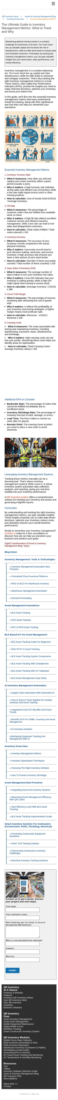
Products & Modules (13, 992)
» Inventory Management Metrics (25, 753)
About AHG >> (10, 1084)
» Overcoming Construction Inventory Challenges (27, 852)
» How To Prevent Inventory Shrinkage (28, 775)
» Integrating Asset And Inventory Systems (30, 790)
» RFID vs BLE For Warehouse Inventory (29, 583)
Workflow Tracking (12, 1029)
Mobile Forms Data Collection (18, 1040)
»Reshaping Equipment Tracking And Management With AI (27, 737)
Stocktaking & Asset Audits (16, 1050)
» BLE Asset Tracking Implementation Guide (31, 816)
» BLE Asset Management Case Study (28, 678)
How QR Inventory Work (15, 1000)
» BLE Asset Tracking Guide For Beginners (30, 642)
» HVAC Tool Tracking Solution (24, 843)
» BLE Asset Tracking (20, 613)
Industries (8, 1005)
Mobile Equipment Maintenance (19, 1024)
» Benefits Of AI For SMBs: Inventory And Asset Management (32, 720)
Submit (12, 970)
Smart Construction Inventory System (21, 1031)
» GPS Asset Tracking (20, 620)
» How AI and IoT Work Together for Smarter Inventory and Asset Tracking (31, 701)
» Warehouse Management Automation (28, 591)
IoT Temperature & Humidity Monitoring (22, 1057)
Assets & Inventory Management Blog (40, 16)
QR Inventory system (17, 497)
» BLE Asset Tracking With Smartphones (29, 663)
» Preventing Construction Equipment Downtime (27, 835)
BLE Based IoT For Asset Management (26, 634)
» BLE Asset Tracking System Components (30, 656)
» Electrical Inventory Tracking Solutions (29, 860)
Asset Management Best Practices (23, 782)
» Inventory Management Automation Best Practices (30, 567)
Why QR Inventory (12, 1002)
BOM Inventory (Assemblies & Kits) (20, 1042)
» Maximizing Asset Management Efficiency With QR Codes (30, 798)
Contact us (10, 533)
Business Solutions (13, 1007)
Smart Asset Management (16, 1021)
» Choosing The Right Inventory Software (29, 768)
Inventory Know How (16, 746)
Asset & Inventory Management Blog (21, 1073)
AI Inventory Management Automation (25, 685)
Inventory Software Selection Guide (20, 1071)
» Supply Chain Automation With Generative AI (32, 693)
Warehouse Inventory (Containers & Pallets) (25, 1047)
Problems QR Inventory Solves (18, 997)
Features (8, 995)
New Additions (10, 1078)
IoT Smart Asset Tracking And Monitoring (23, 1055)
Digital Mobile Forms (13, 1026)
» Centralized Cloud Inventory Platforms (29, 576)
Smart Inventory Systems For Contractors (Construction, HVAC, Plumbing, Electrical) (28, 825)
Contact (7, 1086)
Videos (7, 1068)
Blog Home (11, 552)
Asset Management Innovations (22, 605)
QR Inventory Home (10, 16)
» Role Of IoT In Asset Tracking (25, 649)
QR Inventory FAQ (12, 1076)
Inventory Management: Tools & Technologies (30, 559)
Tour (6, 1066)
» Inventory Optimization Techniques (27, 760)
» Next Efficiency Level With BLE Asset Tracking (28, 808)
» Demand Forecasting (21, 598)
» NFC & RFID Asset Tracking (24, 627)
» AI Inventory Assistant (21, 729)
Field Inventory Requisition (16, 1045)
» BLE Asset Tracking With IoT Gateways (29, 671)
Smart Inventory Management (18, 1019)
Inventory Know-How (15, 19)
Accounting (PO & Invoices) (17, 1052)
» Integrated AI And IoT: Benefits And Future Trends (31, 710)
